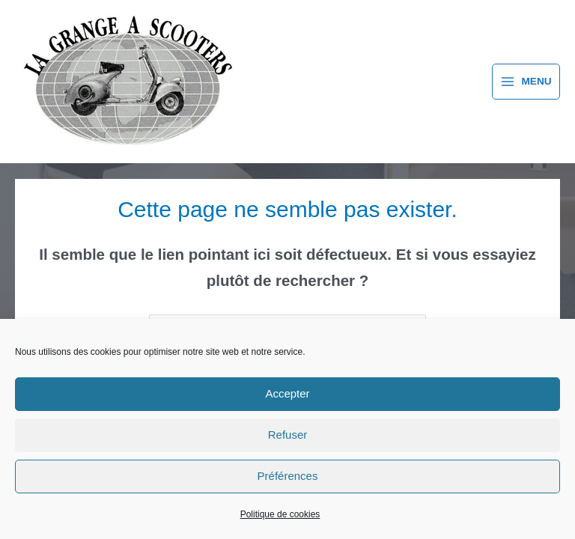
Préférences (288, 475)
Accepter (287, 393)
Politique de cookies (280, 514)
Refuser (288, 434)
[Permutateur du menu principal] (526, 82)
